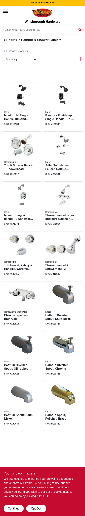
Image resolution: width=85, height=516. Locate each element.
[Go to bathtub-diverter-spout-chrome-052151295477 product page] (63, 356)
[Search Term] (42, 29)
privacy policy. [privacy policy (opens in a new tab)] (13, 491)
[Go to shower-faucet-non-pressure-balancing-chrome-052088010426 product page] (63, 207)
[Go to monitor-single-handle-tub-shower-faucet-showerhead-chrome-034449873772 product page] (22, 207)
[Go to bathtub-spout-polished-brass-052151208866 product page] (63, 406)
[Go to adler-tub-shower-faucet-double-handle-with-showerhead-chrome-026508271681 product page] (63, 157)
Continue (13, 508)
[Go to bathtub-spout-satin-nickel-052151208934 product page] (22, 406)
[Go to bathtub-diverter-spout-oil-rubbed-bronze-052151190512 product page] (22, 356)
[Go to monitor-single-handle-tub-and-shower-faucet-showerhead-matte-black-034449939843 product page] (22, 107)
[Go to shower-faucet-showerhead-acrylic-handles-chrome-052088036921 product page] (63, 256)
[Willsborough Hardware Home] (42, 12)
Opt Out (36, 508)
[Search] (79, 29)
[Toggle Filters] (80, 59)
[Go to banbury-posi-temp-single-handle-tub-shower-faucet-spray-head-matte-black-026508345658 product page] (63, 107)
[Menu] (5, 11)
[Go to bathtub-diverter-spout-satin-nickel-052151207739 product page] (63, 306)
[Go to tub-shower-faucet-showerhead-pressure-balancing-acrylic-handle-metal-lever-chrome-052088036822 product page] (22, 157)
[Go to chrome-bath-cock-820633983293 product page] (22, 306)
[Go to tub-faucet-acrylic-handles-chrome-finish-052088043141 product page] (22, 256)
